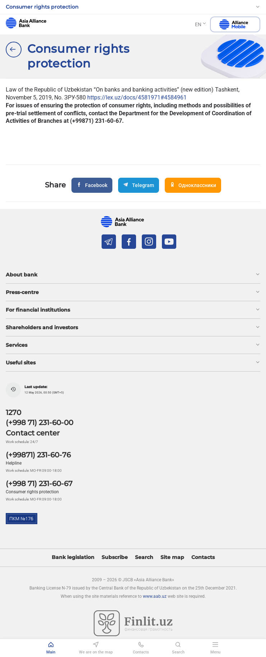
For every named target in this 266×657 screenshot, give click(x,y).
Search (144, 557)
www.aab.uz (155, 596)
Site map (172, 557)
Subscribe (115, 557)
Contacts (203, 557)
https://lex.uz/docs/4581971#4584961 (137, 97)
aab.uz (26, 23)
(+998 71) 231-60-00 (39, 422)
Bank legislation (73, 557)
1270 (13, 412)
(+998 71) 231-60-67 (39, 483)
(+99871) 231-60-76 (38, 455)
